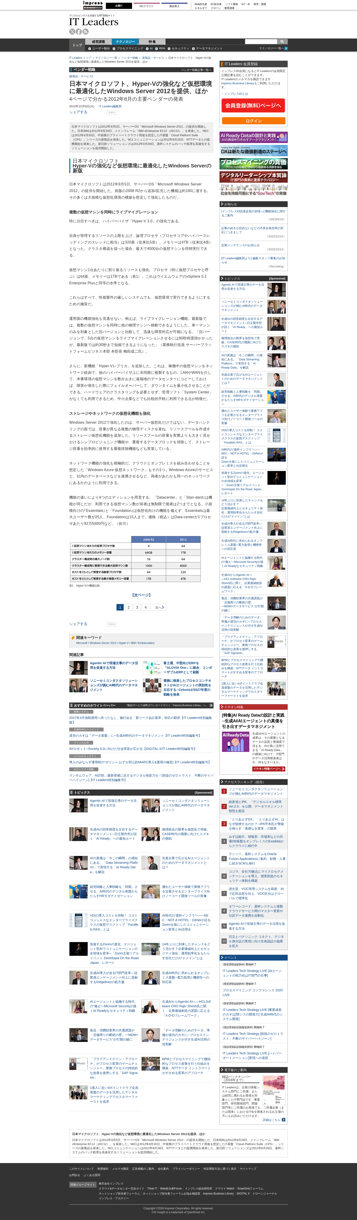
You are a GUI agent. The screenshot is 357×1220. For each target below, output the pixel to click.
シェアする (78, 112)
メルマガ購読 (120, 1168)
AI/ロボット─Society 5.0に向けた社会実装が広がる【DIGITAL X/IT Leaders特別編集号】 (133, 749)
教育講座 (229, 8)
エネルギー (201, 8)
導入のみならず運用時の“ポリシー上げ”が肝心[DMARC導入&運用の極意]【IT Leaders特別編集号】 (140, 762)
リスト (111, 112)
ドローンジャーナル (264, 1193)
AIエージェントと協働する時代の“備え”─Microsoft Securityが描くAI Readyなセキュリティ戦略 (113, 1006)
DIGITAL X (243, 1193)
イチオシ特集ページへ (268, 768)
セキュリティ (180, 48)
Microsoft (81, 643)
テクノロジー (125, 42)
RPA (162, 48)
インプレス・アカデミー (114, 1198)
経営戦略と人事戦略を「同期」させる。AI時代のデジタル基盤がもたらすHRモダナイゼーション (114, 891)
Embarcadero (146, 643)
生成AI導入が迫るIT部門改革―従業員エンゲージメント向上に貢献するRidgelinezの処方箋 (114, 977)
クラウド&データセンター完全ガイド (121, 1188)
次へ (158, 608)
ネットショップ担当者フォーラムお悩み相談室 (171, 1193)
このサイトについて (81, 1168)
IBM (133, 643)
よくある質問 (92, 1175)
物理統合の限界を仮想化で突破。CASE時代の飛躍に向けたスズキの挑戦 (186, 834)
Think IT (152, 1188)
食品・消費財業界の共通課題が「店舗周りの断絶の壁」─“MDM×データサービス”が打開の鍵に (114, 1034)
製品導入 (174, 6)
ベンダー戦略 (130, 57)
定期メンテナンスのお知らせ (240, 245)
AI (151, 48)
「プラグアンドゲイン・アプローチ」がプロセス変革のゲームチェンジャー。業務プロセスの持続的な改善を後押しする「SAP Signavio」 (114, 1068)
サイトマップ (248, 1168)
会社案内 (163, 1168)
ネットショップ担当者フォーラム (119, 1193)
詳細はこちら (271, 1120)
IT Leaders (93, 22)
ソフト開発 (231, 4)
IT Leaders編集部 (110, 106)
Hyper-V (124, 643)
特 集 (152, 42)
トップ (77, 45)
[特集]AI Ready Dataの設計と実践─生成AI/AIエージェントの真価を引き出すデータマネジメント (253, 721)
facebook (79, 31)
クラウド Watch (225, 1188)
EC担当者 (216, 4)
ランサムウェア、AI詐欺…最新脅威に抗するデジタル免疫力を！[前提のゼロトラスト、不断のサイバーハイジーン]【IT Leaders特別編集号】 (141, 778)
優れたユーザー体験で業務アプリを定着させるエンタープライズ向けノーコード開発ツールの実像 (186, 891)
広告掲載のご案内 (143, 1168)
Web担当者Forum (171, 1188)
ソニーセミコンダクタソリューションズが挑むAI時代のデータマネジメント (114, 685)
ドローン (216, 8)
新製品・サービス (153, 57)
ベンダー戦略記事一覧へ (196, 69)
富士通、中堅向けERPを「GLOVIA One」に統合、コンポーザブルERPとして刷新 (187, 667)
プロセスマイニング (130, 48)
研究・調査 (260, 4)
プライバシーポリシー (186, 1168)
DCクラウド (146, 6)
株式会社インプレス (111, 1183)
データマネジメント (209, 48)
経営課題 (98, 42)
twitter (72, 31)
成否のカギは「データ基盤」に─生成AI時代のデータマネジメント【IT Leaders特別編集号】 (135, 735)
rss (85, 31)
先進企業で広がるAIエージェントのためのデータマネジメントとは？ (186, 862)
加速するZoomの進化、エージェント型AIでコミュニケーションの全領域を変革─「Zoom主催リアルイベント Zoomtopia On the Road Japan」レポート (114, 953)
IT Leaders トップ (80, 57)
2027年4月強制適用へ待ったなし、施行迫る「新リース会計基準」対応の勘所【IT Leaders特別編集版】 (140, 720)
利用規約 (102, 1168)
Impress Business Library (237, 83)
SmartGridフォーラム (250, 1188)
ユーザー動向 (101, 48)
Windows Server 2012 (103, 643)
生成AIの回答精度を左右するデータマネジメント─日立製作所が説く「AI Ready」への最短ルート (114, 834)
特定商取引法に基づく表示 (220, 1168)
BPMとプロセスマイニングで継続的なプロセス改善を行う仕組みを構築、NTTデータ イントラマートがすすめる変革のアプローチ (242, 668)
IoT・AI (246, 4)
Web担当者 (201, 4)
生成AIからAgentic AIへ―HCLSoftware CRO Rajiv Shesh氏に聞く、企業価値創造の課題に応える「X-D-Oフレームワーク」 (241, 583)
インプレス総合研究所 (198, 1188)
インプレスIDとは (236, 93)
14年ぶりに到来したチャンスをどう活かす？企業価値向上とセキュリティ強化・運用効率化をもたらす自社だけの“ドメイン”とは (242, 508)
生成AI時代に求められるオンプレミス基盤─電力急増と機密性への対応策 (186, 977)
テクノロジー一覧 (106, 57)
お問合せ (74, 1175)
